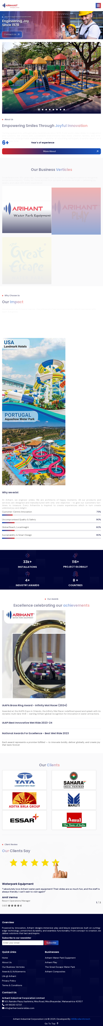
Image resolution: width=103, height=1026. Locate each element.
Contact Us (10, 37)
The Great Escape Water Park (60, 966)
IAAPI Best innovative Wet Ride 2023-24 (27, 725)
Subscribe (51, 943)
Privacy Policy (9, 980)
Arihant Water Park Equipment (60, 957)
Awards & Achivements (14, 971)
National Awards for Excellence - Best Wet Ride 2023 (35, 736)
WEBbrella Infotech (80, 1019)
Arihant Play (51, 962)
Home (5, 957)
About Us (7, 962)
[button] (98, 5)
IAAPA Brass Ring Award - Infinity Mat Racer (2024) (34, 708)
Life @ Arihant (9, 976)
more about (49, 151)
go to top (51, 1023)
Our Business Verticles (13, 966)
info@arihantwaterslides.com (19, 1008)
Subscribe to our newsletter (16, 938)
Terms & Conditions (12, 985)
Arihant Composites (55, 971)
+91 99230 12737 (13, 1004)
